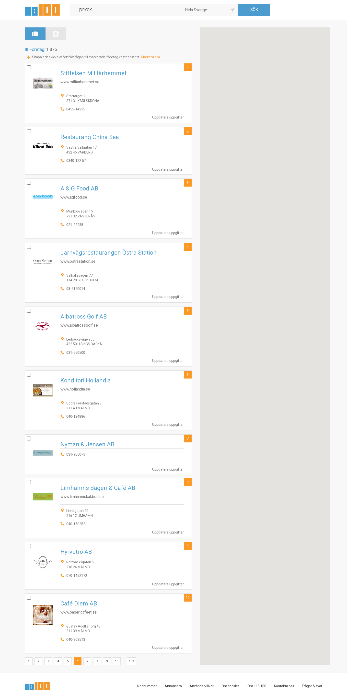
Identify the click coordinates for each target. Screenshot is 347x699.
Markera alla (150, 57)
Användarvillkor (202, 686)
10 (188, 598)
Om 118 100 (256, 686)
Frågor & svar (312, 686)
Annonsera (173, 686)
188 (131, 661)
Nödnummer (147, 686)
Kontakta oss (284, 686)
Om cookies (230, 686)
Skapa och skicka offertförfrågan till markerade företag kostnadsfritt (85, 57)
